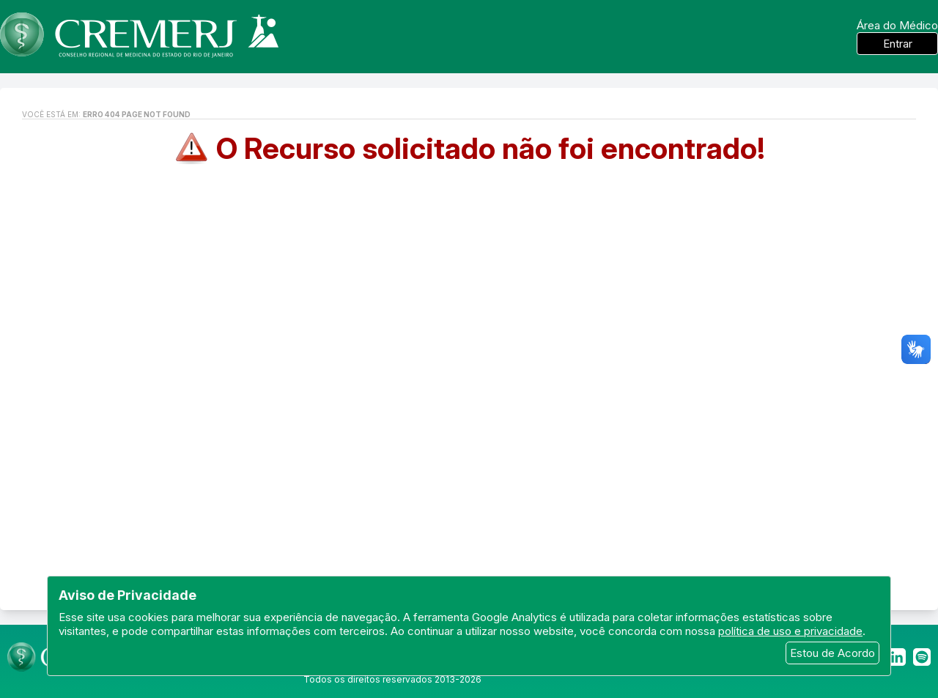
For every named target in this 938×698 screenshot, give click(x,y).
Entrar (897, 44)
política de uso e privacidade (790, 631)
